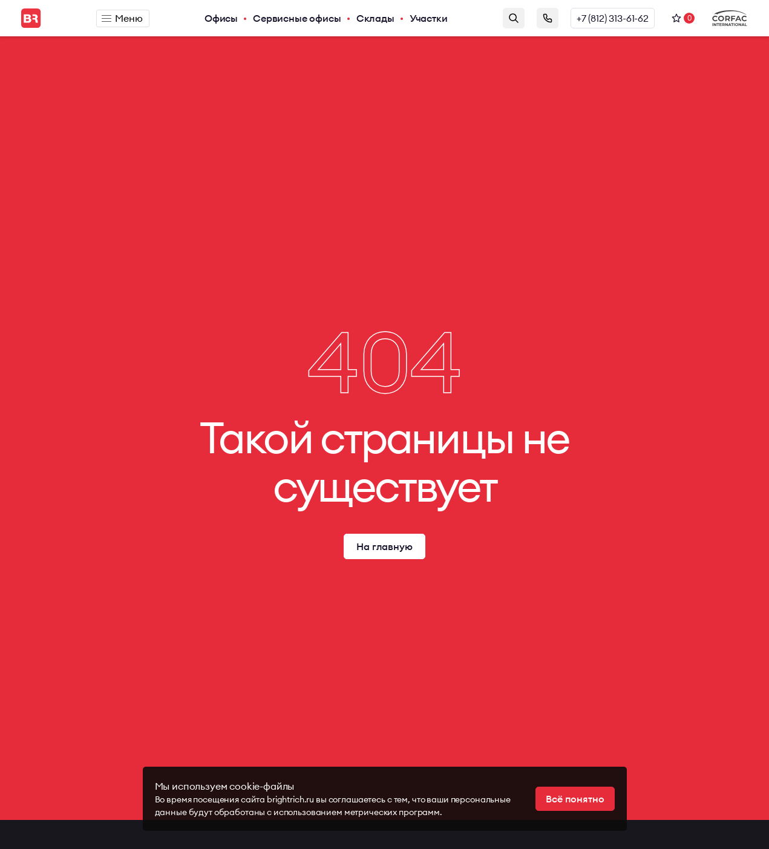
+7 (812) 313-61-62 (613, 18)
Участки (429, 18)
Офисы (221, 18)
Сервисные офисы (297, 18)
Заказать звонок (547, 18)
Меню (122, 18)
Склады (375, 18)
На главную (384, 546)
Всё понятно (575, 799)
